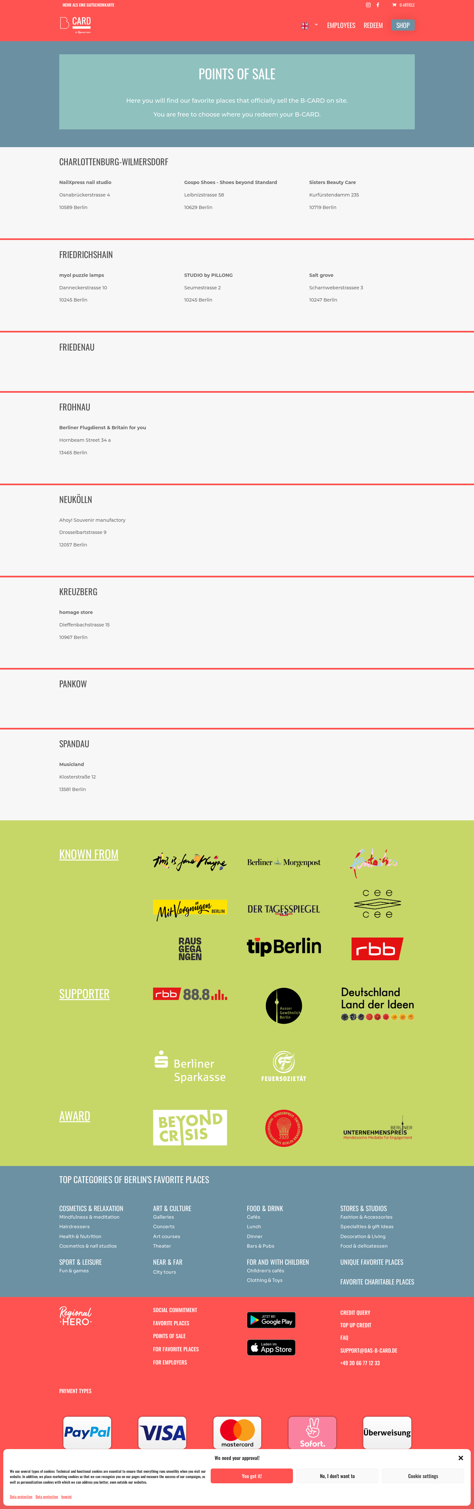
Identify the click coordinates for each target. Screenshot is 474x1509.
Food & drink (265, 1208)
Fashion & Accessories (366, 1217)
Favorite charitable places (377, 1281)
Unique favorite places (371, 1262)
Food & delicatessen (364, 1246)
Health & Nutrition (80, 1236)
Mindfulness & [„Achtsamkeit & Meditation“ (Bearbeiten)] (75, 1217)
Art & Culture (172, 1208)
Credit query (355, 1312)
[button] (461, 1458)
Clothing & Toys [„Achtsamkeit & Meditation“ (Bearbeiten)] (265, 1280)
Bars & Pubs (261, 1246)
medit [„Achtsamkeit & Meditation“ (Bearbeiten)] (100, 1217)
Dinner (255, 1236)
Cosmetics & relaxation (91, 1208)
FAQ (344, 1337)
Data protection (21, 1496)
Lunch (254, 1227)
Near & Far (167, 1262)
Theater (162, 1246)
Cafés (253, 1217)
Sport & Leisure (80, 1262)
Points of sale (169, 1336)
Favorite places (171, 1323)
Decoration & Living (362, 1236)
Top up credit (355, 1325)
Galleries (163, 1217)
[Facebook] (378, 7)
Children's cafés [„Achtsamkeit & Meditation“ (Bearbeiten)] (265, 1271)
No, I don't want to (337, 1475)
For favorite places (176, 1349)
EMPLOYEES (341, 26)
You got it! (252, 1475)
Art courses (166, 1236)
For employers (170, 1362)
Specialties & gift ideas (367, 1227)
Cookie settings (423, 1475)
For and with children (278, 1262)
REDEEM (373, 26)
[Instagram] (368, 7)
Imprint (66, 1496)
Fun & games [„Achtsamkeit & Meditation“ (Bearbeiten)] (74, 1271)
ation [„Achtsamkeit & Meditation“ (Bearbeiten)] (113, 1217)
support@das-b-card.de (368, 1350)
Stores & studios (363, 1208)
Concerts (164, 1227)
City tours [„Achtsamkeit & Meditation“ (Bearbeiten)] (164, 1272)
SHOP (403, 25)
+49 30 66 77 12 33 (360, 1363)
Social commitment (175, 1310)
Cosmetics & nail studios (88, 1246)
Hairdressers (74, 1227)
